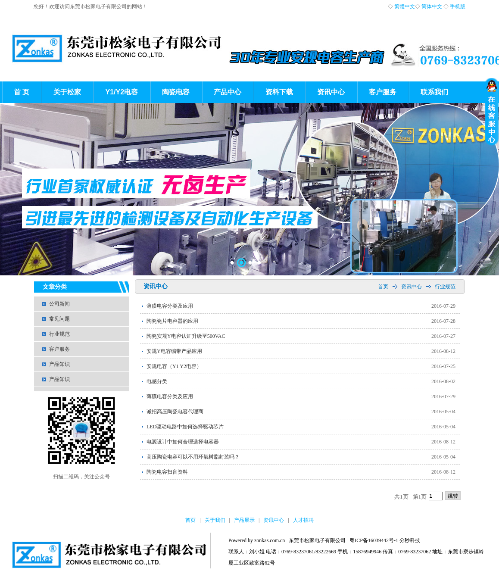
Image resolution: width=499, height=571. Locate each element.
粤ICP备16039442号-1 (373, 540)
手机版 (457, 6)
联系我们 (434, 92)
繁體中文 (404, 6)
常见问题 (59, 319)
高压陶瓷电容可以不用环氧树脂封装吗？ (193, 457)
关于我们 (215, 520)
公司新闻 (59, 304)
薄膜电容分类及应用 (170, 306)
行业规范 (59, 334)
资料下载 (279, 92)
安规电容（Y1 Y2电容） (174, 366)
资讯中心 (331, 92)
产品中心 (227, 92)
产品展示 (244, 520)
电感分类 (157, 381)
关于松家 (67, 92)
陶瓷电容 (176, 92)
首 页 (21, 92)
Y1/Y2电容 (121, 92)
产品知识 (59, 364)
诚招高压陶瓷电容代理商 (175, 412)
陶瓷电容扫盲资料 (167, 472)
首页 (383, 287)
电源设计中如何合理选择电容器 (183, 442)
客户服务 (382, 92)
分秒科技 (409, 540)
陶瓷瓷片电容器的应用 (172, 321)
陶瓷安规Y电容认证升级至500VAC (186, 336)
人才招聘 (303, 520)
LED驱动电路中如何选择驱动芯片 (185, 427)
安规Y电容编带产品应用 (174, 351)
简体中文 (431, 6)
